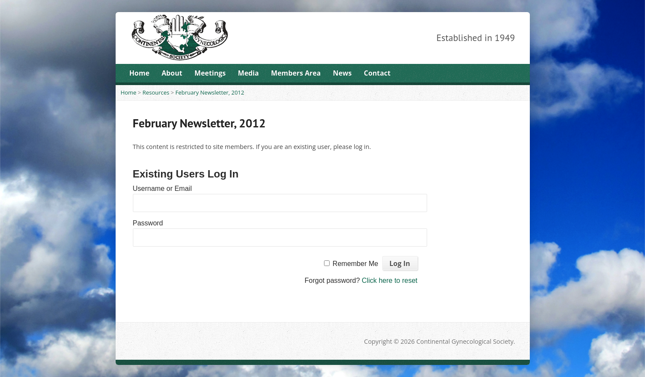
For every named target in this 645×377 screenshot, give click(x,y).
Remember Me (355, 263)
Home (139, 73)
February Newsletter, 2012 (210, 92)
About (171, 73)
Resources (155, 92)
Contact (377, 73)
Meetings (210, 73)
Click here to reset (390, 280)
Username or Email (162, 188)
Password (148, 223)
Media (248, 73)
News (342, 73)
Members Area (296, 73)
